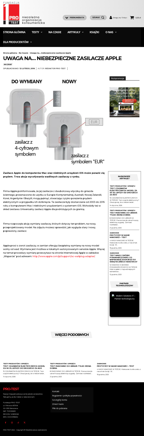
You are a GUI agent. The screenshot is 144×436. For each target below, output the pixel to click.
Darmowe (114, 233)
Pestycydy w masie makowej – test (120, 236)
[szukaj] (98, 17)
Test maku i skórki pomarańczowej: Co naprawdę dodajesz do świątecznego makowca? (123, 258)
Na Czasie (23, 53)
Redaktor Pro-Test (55, 68)
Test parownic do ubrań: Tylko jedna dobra (123, 214)
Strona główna (10, 53)
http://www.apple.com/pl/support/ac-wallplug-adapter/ (64, 256)
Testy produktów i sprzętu (122, 186)
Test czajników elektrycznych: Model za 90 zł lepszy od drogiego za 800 (124, 191)
